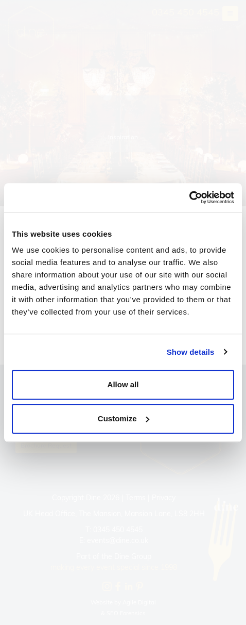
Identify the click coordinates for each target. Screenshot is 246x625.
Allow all (123, 384)
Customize (123, 418)
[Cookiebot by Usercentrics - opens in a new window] (189, 197)
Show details (191, 352)
